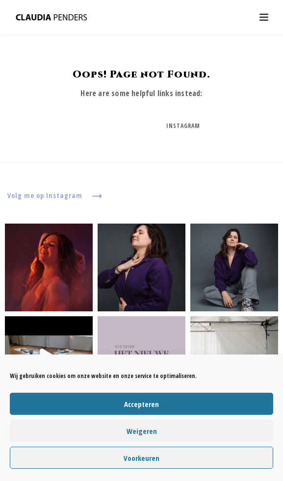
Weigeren (142, 431)
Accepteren (141, 404)
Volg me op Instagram (55, 196)
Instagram (183, 126)
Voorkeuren (141, 458)
